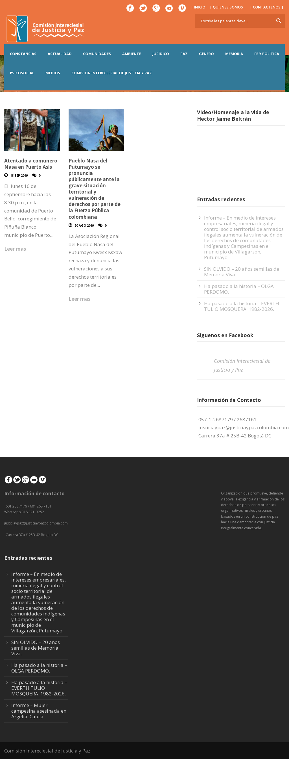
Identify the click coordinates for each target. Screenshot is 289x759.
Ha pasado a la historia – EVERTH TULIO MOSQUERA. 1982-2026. (241, 306)
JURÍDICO (160, 53)
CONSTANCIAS (23, 53)
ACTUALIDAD (60, 53)
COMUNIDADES (97, 53)
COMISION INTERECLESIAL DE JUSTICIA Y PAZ (111, 72)
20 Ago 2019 (84, 225)
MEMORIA (234, 53)
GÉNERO (206, 53)
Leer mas (15, 249)
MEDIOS (52, 72)
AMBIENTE (131, 53)
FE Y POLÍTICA (266, 53)
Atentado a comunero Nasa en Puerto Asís (30, 163)
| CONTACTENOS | (267, 7)
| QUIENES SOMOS (226, 7)
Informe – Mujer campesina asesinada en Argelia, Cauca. (38, 711)
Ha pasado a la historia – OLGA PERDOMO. (239, 289)
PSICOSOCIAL (22, 72)
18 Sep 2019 (19, 175)
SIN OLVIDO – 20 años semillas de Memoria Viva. (241, 272)
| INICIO (198, 7)
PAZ (184, 53)
